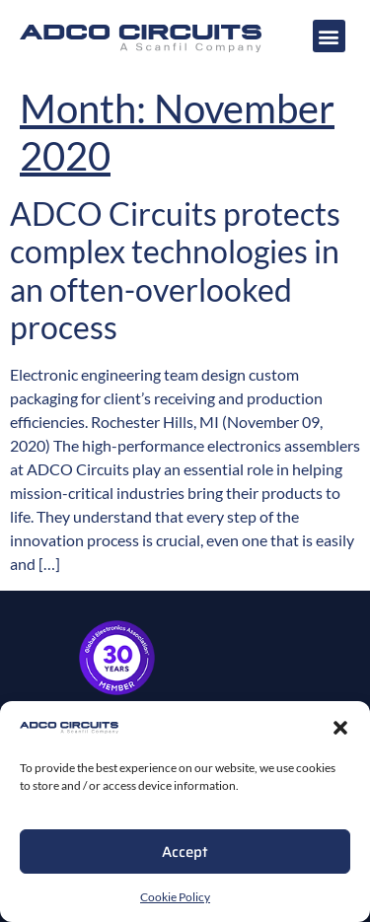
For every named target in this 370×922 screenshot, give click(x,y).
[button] (340, 728)
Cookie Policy (175, 896)
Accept (185, 852)
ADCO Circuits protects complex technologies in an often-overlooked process (175, 270)
